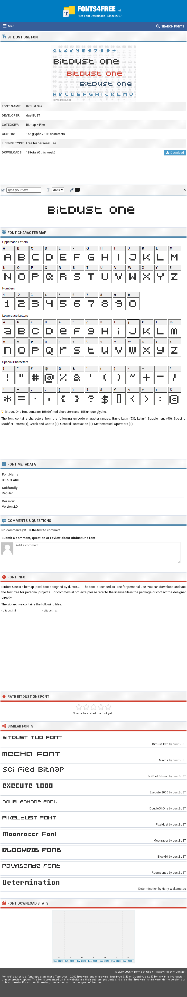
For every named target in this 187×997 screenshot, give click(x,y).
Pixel (42, 124)
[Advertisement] (93, 172)
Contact (180, 971)
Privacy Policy (163, 971)
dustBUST (33, 115)
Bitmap (31, 124)
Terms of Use (142, 971)
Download (175, 152)
